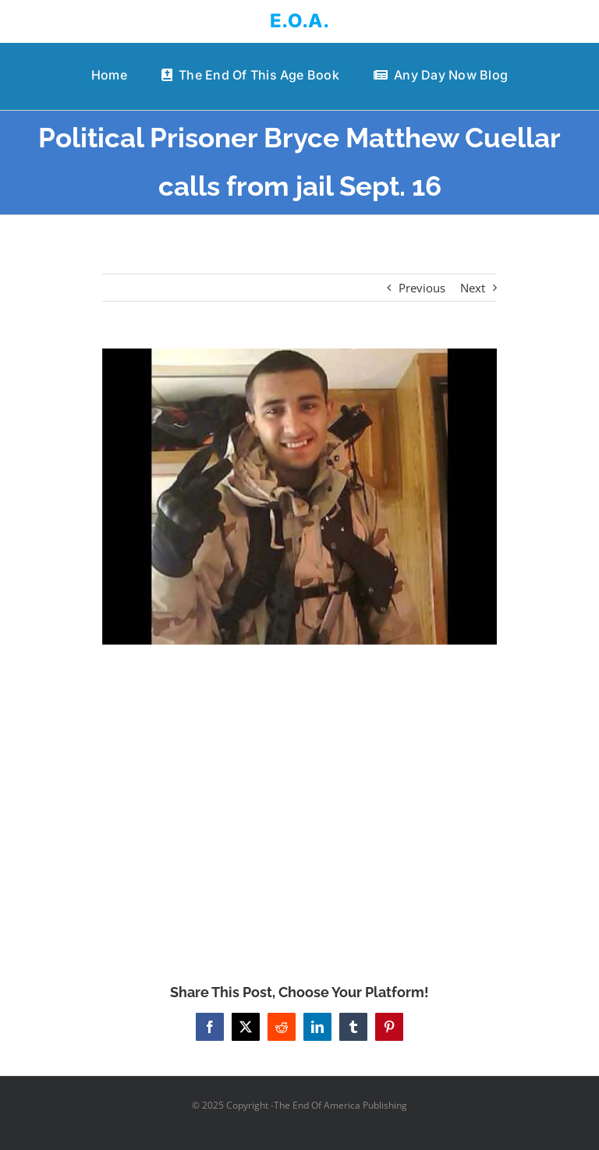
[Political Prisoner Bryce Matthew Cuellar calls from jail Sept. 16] (300, 497)
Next (472, 287)
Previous (422, 287)
